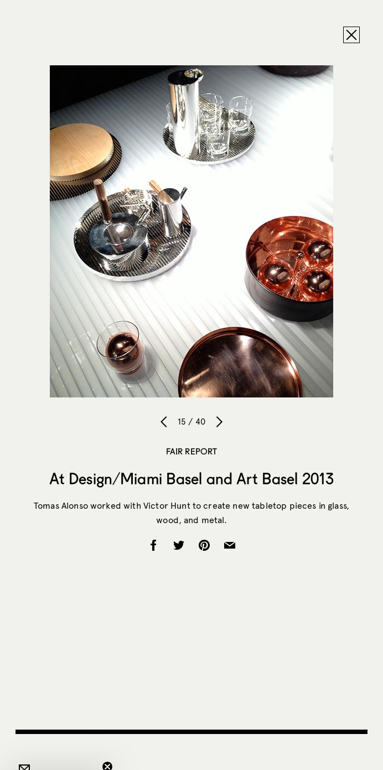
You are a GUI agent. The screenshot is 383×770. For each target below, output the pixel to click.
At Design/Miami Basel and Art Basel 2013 (191, 478)
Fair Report (192, 451)
